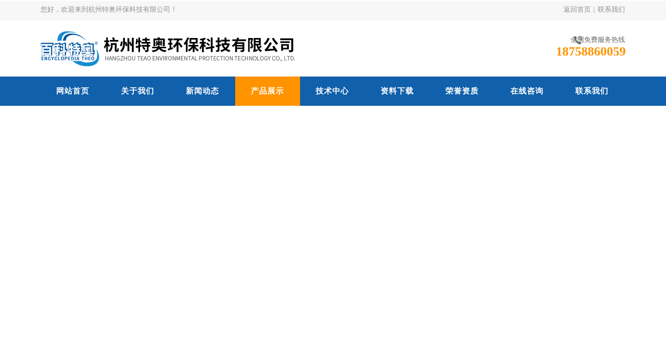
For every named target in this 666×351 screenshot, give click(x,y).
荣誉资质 (462, 91)
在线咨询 (527, 91)
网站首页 (72, 91)
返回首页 (577, 9)
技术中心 (332, 91)
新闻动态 (202, 91)
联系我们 (611, 9)
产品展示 (267, 91)
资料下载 (397, 91)
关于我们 (137, 91)
